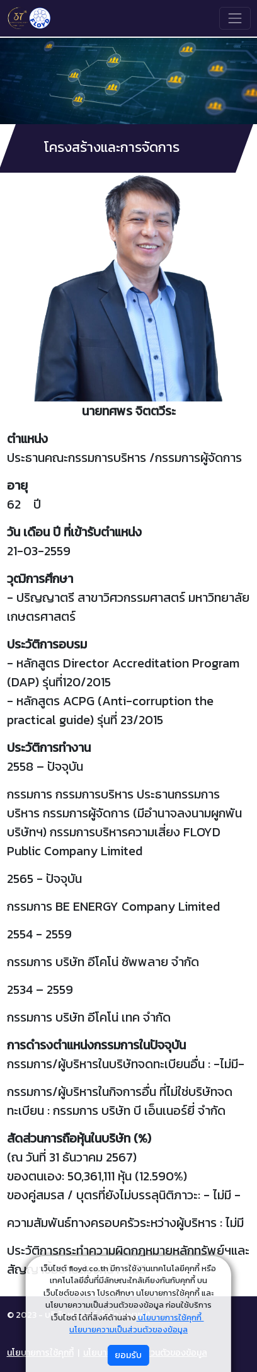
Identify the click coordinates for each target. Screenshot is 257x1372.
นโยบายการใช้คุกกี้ (169, 1317)
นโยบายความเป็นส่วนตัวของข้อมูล (128, 1329)
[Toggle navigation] (234, 18)
